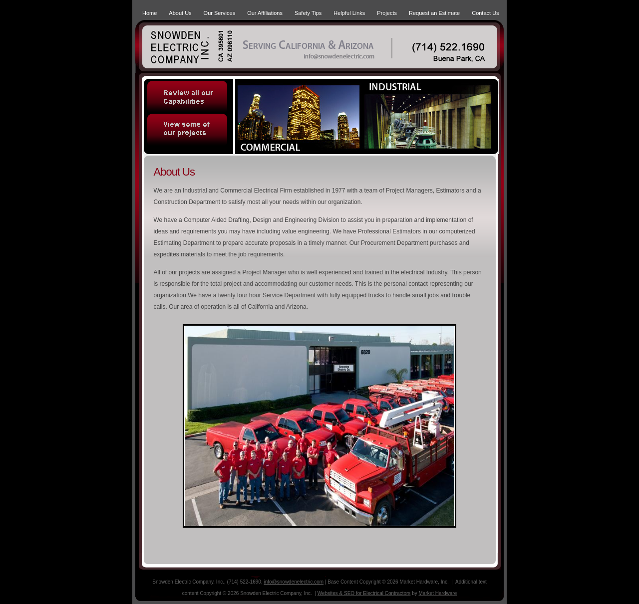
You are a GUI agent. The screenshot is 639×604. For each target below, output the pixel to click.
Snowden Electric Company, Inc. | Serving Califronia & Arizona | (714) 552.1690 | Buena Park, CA (195, 45)
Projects (387, 13)
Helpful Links (349, 13)
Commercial (298, 116)
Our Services (220, 13)
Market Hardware (438, 593)
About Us (180, 13)
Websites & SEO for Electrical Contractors (364, 593)
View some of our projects (188, 133)
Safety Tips (308, 13)
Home (149, 13)
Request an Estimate (434, 13)
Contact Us (485, 13)
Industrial (430, 116)
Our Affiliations (265, 13)
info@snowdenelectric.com (294, 582)
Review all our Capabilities (188, 95)
